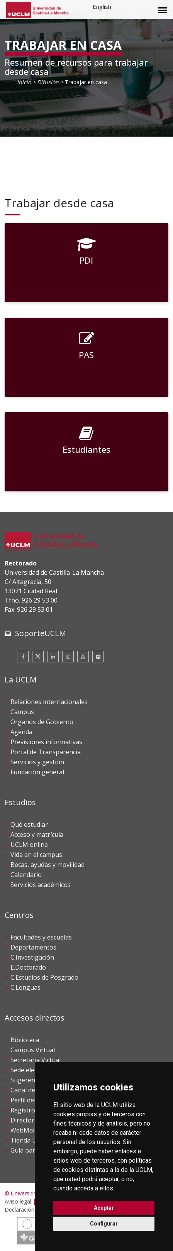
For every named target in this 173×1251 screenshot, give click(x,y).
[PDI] (86, 262)
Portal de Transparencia (45, 752)
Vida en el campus (36, 854)
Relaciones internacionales (49, 701)
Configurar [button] (104, 1224)
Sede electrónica (34, 1070)
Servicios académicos (40, 884)
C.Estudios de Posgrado (44, 977)
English (102, 6)
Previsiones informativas (46, 742)
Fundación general (37, 772)
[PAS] (86, 357)
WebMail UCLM (32, 1130)
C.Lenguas (25, 987)
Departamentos (33, 947)
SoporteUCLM (40, 633)
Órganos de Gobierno (41, 722)
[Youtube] (83, 656)
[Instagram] (68, 656)
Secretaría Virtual (35, 1060)
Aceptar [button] (104, 1208)
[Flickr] (98, 656)
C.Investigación (32, 957)
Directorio (25, 1120)
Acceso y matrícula (36, 834)
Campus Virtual (32, 1050)
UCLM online (29, 844)
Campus (22, 712)
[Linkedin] (53, 656)
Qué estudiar (29, 824)
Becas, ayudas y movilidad (47, 864)
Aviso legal (18, 1201)
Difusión (48, 82)
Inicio (24, 82)
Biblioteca (24, 1040)
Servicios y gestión (37, 762)
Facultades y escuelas (41, 937)
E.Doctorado (28, 967)
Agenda (21, 732)
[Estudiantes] (86, 452)
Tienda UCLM (30, 1140)
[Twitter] (38, 656)
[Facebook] (23, 656)
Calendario (26, 874)
